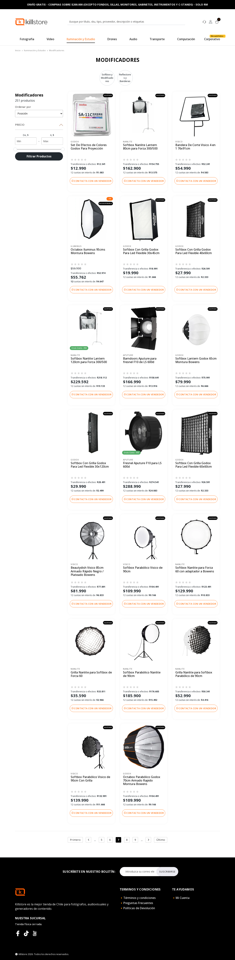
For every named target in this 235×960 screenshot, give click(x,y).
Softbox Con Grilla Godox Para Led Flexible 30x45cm (141, 251)
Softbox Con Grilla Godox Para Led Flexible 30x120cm (90, 465)
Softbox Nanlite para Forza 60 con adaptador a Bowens (194, 569)
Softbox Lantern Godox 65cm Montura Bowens (196, 360)
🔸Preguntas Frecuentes (136, 903)
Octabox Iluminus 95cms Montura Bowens (88, 251)
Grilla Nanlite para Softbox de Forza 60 (91, 674)
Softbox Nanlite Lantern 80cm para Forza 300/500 (140, 146)
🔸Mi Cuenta (180, 898)
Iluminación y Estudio (35, 50)
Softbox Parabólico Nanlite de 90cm (141, 674)
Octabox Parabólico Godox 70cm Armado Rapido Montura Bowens (141, 780)
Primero (75, 839)
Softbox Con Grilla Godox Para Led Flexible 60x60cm (193, 465)
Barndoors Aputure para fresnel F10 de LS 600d (139, 360)
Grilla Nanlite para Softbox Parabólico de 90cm (193, 674)
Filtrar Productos (39, 156)
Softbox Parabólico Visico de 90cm (142, 569)
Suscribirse (167, 871)
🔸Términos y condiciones (138, 898)
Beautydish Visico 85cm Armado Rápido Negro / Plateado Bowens (87, 571)
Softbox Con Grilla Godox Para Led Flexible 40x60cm (193, 251)
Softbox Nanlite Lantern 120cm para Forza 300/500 (89, 360)
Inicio (18, 50)
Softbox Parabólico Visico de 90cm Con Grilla (90, 778)
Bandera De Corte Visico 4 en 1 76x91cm (195, 146)
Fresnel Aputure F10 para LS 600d (142, 465)
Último (160, 839)
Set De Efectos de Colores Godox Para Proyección (89, 146)
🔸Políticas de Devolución (137, 908)
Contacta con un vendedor (91, 181)
